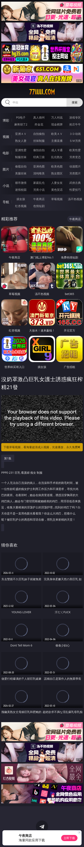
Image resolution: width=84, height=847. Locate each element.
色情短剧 (39, 206)
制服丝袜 (21, 157)
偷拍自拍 (39, 150)
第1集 (7, 458)
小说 (6, 185)
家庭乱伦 (39, 183)
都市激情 (21, 183)
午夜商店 (39, 199)
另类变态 (75, 157)
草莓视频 (57, 199)
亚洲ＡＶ (21, 134)
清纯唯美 (39, 173)
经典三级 (39, 157)
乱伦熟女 (57, 157)
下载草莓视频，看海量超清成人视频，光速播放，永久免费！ (42, 447)
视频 (6, 136)
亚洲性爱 (21, 150)
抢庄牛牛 (75, 124)
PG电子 (21, 117)
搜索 (74, 102)
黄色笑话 (57, 190)
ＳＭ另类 (75, 141)
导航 (6, 202)
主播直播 (57, 141)
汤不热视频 (75, 199)
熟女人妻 (21, 141)
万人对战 (57, 117)
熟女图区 (57, 173)
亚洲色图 (39, 166)
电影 (6, 153)
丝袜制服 (39, 141)
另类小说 (39, 190)
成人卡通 (57, 150)
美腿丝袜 (21, 173)
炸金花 (39, 124)
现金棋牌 (57, 124)
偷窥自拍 (21, 166)
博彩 (6, 120)
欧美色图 (57, 166)
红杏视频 (21, 206)
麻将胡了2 (20, 124)
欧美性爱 (75, 150)
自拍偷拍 (39, 134)
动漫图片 (75, 166)
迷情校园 (21, 190)
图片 (6, 169)
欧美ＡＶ (57, 134)
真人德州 (39, 117)
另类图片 (75, 173)
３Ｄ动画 (75, 134)
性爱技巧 (75, 190)
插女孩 (21, 199)
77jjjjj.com (42, 92)
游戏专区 (75, 117)
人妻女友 (57, 183)
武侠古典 (75, 183)
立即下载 (69, 838)
